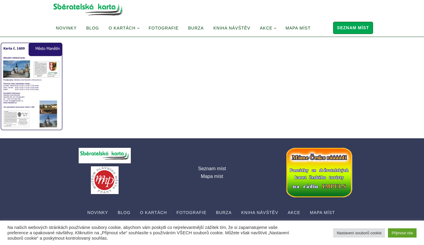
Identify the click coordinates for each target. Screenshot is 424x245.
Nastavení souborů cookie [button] (359, 233)
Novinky (66, 28)
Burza (196, 28)
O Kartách (121, 28)
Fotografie (164, 28)
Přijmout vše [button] (402, 233)
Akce (266, 28)
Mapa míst (297, 28)
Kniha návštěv (231, 28)
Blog (92, 28)
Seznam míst (353, 27)
